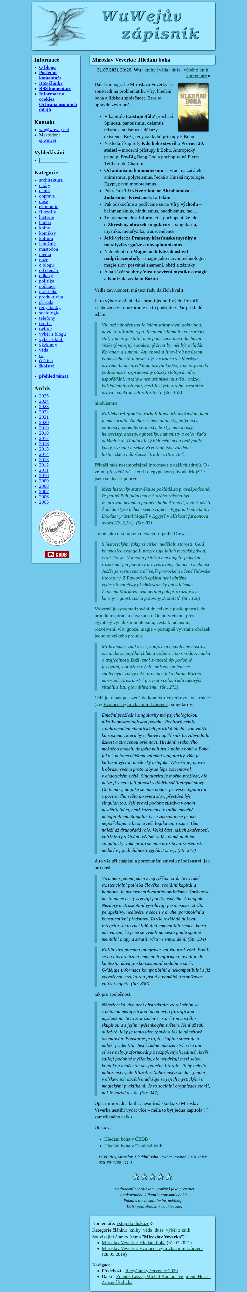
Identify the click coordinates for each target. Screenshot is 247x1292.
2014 (44, 454)
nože (43, 259)
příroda (46, 302)
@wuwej (47, 140)
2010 (44, 475)
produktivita (51, 297)
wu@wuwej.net (54, 129)
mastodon (48, 249)
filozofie (47, 212)
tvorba (45, 323)
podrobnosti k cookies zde (159, 1206)
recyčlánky (50, 307)
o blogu (46, 265)
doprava (47, 196)
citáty (44, 185)
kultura (46, 238)
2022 (44, 412)
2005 (44, 502)
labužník (47, 244)
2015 (44, 449)
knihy (150, 70)
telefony (47, 318)
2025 (44, 396)
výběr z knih (196, 70)
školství (47, 366)
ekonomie (48, 206)
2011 (43, 470)
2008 (44, 486)
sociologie (49, 313)
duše (176, 70)
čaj (42, 355)
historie (46, 217)
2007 (44, 491)
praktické (48, 291)
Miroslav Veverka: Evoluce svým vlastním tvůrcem (152, 1248)
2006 (44, 497)
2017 (44, 438)
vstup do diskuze (133, 1223)
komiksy (47, 233)
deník (44, 190)
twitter (45, 329)
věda (163, 70)
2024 (44, 401)
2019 (44, 428)
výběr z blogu (52, 334)
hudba (45, 222)
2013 (44, 459)
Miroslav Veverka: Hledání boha (133, 1242)
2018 (44, 433)
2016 (44, 443)
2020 (44, 422)
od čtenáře (49, 270)
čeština (46, 360)
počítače (47, 286)
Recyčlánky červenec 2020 (151, 1270)
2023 (44, 406)
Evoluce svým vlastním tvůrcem (135, 704)
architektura (51, 180)
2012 (44, 465)
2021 (44, 417)
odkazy (46, 275)
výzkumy (48, 344)
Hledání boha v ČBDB (126, 1139)
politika (46, 281)
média (45, 254)
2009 (44, 481)
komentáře (196, 75)
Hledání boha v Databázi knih (133, 1146)
